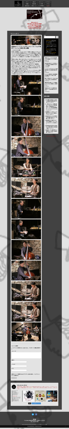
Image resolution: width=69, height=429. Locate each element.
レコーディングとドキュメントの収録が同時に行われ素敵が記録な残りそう (51, 70)
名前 (12, 361)
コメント (13, 351)
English (47, 5)
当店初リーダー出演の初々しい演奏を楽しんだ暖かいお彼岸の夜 (51, 131)
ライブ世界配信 (41, 5)
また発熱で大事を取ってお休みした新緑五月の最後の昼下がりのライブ (51, 101)
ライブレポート (48, 1)
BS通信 (27, 3)
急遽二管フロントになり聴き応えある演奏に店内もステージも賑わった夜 (51, 117)
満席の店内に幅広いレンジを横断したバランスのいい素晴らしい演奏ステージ (51, 84)
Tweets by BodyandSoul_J (51, 136)
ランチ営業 (41, 3)
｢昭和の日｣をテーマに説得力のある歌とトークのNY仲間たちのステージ (51, 89)
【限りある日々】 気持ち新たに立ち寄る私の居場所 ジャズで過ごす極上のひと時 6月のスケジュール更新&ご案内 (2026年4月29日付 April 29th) (34, 25)
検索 (45, 35)
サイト (12, 369)
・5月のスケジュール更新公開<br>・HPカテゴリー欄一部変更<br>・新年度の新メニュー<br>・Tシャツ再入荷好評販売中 (51, 106)
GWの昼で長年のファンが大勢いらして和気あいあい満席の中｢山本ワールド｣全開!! (51, 64)
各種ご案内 (34, 3)
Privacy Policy (38, 425)
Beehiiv (55, 122)
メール (13, 365)
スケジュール (41, 1)
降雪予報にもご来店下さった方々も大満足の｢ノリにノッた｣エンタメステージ (51, 121)
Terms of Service (43, 425)
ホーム (27, 1)
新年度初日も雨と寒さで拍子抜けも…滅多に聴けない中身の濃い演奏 (51, 127)
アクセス (47, 3)
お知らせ (34, 1)
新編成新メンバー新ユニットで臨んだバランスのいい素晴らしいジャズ (51, 113)
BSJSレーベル (34, 5)
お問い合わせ (27, 5)
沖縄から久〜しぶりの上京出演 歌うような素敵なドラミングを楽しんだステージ (51, 59)
